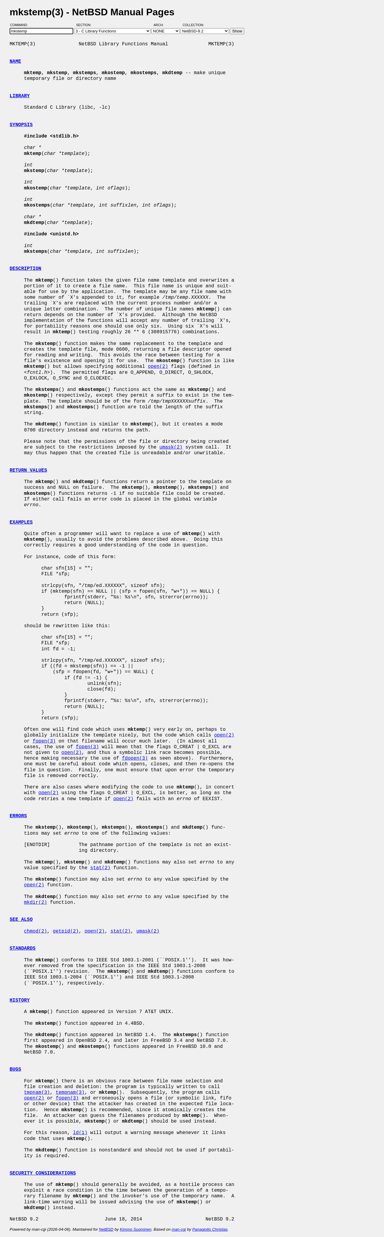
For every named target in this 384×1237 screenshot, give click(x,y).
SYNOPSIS (21, 125)
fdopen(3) (135, 758)
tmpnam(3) (37, 1092)
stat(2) (100, 868)
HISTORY (20, 1000)
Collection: (193, 25)
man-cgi (179, 1229)
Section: (85, 25)
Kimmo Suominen (135, 1229)
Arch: (161, 25)
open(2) (158, 366)
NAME (15, 61)
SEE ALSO (21, 919)
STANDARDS (22, 948)
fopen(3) (44, 741)
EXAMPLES (21, 522)
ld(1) (80, 1133)
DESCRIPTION (25, 268)
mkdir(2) (35, 902)
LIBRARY (20, 96)
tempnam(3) (70, 1092)
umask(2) (170, 447)
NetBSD (106, 1229)
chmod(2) (35, 931)
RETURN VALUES (28, 470)
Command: (21, 25)
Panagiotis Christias (210, 1229)
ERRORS (18, 816)
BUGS (15, 1069)
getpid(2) (66, 931)
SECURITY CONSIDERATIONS (43, 1173)
